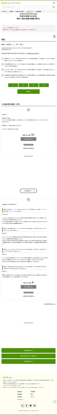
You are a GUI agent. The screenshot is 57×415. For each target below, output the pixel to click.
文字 (17, 44)
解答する (28, 91)
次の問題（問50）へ (28, 361)
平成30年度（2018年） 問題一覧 (28, 356)
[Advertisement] (28, 335)
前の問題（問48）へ (28, 350)
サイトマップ (20, 399)
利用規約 (20, 397)
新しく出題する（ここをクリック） (19, 29)
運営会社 (20, 391)
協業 (32, 394)
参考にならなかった (28, 144)
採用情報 (20, 394)
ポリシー (33, 397)
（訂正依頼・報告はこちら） (6, 49)
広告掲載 (33, 391)
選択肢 (3, 44)
